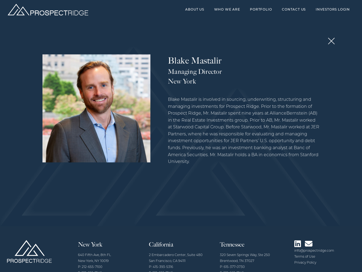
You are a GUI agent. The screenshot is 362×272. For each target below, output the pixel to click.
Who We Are (227, 9)
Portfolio (261, 9)
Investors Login (333, 9)
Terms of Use (304, 256)
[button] (328, 42)
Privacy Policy (305, 262)
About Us (194, 9)
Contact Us (294, 9)
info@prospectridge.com (314, 250)
